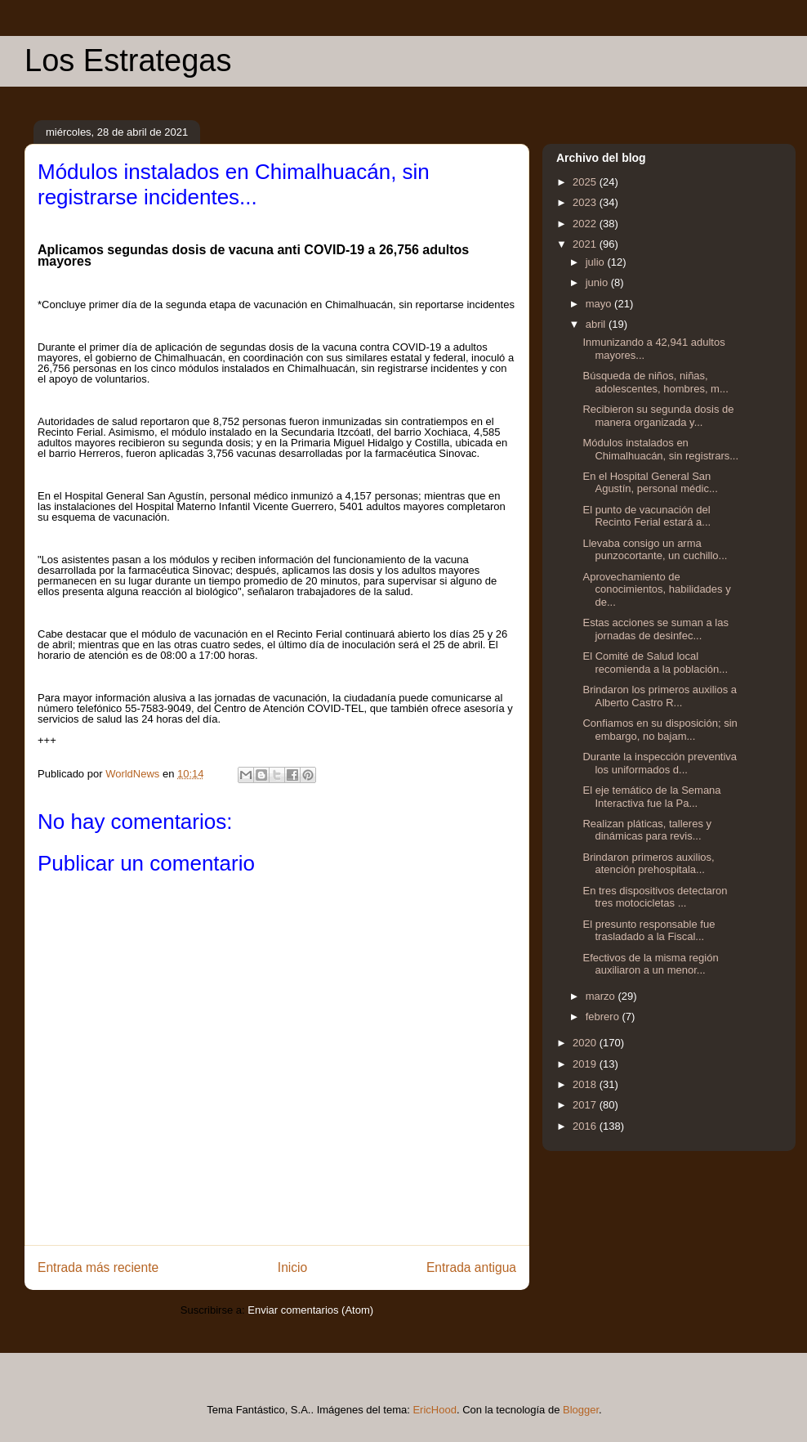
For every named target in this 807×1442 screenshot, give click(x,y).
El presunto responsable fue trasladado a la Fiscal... (648, 930)
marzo (602, 996)
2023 (586, 202)
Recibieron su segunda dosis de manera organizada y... (657, 415)
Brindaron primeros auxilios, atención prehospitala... (648, 863)
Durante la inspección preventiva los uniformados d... (659, 763)
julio (597, 262)
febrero (604, 1016)
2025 (586, 182)
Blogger (581, 1410)
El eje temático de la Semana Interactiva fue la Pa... (651, 796)
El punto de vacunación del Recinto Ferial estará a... (646, 516)
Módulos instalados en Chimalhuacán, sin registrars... (660, 449)
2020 (586, 1043)
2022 (586, 223)
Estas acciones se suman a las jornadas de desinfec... (655, 629)
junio (598, 282)
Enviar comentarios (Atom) (310, 1310)
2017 (586, 1105)
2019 (586, 1064)
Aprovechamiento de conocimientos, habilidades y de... (656, 589)
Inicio (292, 1267)
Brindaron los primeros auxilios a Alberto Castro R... (659, 696)
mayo (600, 304)
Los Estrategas (128, 60)
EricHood (434, 1410)
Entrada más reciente (98, 1267)
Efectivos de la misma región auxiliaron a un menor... (650, 964)
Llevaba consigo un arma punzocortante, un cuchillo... (654, 549)
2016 (586, 1126)
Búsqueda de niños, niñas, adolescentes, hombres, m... (655, 382)
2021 (586, 244)
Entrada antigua (471, 1267)
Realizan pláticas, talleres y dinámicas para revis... (646, 830)
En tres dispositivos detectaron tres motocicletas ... (654, 897)
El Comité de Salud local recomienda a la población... (655, 662)
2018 (586, 1084)
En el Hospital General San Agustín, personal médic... (649, 482)
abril (597, 324)
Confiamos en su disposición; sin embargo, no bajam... (659, 729)
